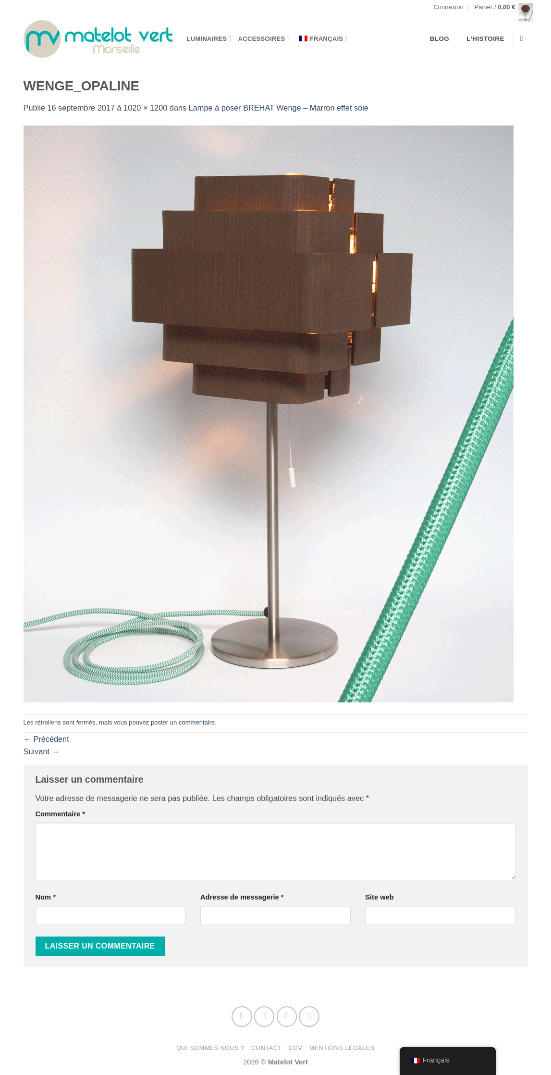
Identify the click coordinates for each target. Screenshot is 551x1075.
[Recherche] (524, 38)
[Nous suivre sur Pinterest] (309, 1016)
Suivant (42, 751)
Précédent (46, 739)
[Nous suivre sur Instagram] (264, 1016)
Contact (266, 1048)
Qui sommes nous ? (210, 1048)
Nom (46, 897)
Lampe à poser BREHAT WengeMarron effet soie (278, 107)
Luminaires (209, 38)
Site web (379, 897)
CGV (296, 1048)
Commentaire (61, 814)
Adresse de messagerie (242, 897)
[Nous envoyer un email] (287, 1016)
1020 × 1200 (145, 107)
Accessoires (264, 38)
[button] (448, 7)
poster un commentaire (183, 722)
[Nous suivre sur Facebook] (242, 1016)
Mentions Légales (342, 1048)
